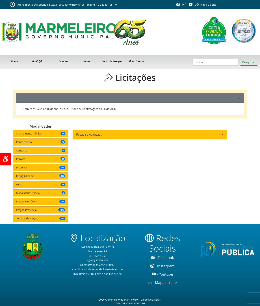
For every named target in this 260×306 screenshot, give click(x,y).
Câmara (63, 61)
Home (14, 61)
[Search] (215, 62)
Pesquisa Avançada (89, 134)
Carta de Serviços (112, 61)
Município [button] (38, 61)
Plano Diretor (136, 61)
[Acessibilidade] (5, 159)
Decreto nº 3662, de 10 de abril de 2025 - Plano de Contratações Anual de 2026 (69, 109)
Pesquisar (248, 62)
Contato (87, 61)
